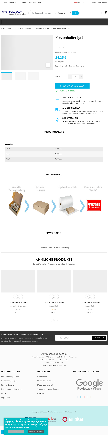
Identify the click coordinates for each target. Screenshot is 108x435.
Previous (52, 320)
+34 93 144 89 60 (10, 3)
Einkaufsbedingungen (10, 376)
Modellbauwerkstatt (45, 385)
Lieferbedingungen (9, 381)
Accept (16, 431)
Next (56, 320)
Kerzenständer (54, 306)
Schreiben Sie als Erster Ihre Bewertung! (54, 248)
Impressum (5, 397)
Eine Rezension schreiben (65, 52)
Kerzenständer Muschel (54, 302)
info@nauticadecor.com (31, 3)
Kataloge (40, 393)
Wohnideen (42, 376)
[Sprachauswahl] (79, 2)
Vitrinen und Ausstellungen (48, 389)
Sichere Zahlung (7, 385)
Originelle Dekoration (46, 381)
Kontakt (4, 393)
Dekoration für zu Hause (18, 306)
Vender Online (53, 412)
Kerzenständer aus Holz (18, 302)
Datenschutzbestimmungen (12, 389)
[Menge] (75, 76)
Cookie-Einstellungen (36, 431)
